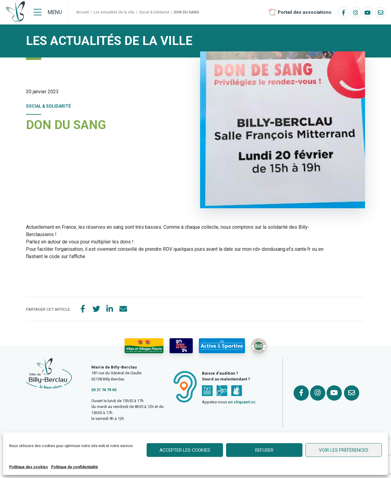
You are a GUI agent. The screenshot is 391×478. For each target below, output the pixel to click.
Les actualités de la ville (113, 12)
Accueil (82, 12)
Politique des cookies (28, 467)
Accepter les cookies (184, 450)
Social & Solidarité (154, 12)
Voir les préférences (343, 450)
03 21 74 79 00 (103, 389)
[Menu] (47, 12)
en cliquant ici (241, 402)
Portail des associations (304, 12)
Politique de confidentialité (74, 467)
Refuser (264, 450)
